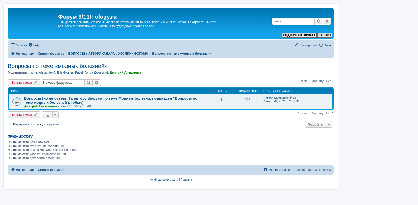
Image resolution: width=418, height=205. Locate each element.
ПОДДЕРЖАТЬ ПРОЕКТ (299, 35)
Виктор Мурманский (277, 98)
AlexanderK (47, 72)
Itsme (33, 72)
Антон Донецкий (96, 72)
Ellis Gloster (65, 72)
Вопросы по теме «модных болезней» (57, 66)
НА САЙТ (324, 35)
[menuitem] (34, 45)
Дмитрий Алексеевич (126, 72)
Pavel (79, 72)
